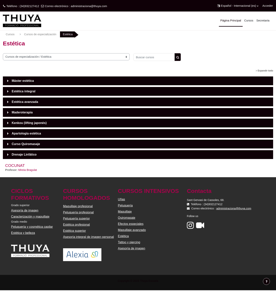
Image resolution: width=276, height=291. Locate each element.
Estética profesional (76, 225)
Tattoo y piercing (129, 242)
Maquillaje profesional (78, 206)
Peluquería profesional (78, 212)
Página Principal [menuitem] (230, 20)
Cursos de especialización (41, 34)
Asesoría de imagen (25, 210)
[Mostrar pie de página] (266, 281)
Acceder (267, 5)
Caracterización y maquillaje (31, 217)
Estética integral (23, 91)
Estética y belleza (23, 233)
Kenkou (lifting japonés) (29, 123)
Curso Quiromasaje (26, 144)
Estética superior (74, 231)
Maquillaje (125, 212)
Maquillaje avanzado (132, 230)
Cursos (10, 34)
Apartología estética (26, 133)
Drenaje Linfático (24, 154)
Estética (123, 236)
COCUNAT (15, 165)
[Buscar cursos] (154, 57)
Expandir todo (265, 71)
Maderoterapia (22, 112)
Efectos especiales (130, 224)
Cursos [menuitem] (248, 20)
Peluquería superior (76, 219)
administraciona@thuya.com (89, 6)
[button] (238, 5)
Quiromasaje (126, 218)
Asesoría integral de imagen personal (88, 237)
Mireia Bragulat (28, 170)
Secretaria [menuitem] (262, 20)
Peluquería (125, 205)
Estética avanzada (25, 102)
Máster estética (23, 81)
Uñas (121, 199)
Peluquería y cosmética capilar (32, 227)
